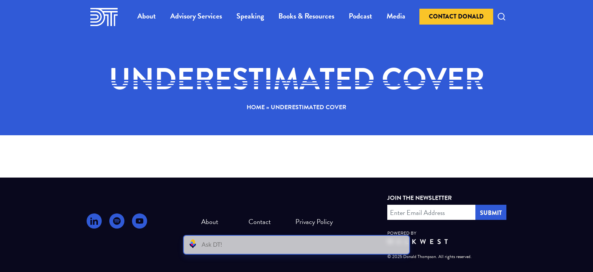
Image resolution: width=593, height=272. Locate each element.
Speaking (250, 16)
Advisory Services (196, 16)
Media (396, 16)
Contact (259, 221)
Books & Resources (306, 16)
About (146, 16)
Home (256, 107)
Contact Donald (456, 16)
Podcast (360, 16)
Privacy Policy (311, 221)
